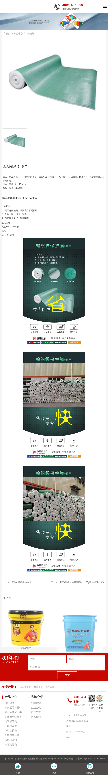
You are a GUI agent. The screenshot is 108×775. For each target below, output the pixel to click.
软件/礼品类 (11, 740)
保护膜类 (31, 33)
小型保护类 (11, 730)
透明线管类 (11, 721)
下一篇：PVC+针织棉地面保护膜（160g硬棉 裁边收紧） (78, 582)
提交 (67, 675)
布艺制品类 (11, 744)
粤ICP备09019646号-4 (94, 758)
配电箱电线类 (12, 735)
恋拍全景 (50, 687)
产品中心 (18, 33)
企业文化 (36, 707)
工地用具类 (11, 726)
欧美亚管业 (25, 687)
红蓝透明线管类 (13, 717)
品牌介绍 (37, 697)
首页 (8, 33)
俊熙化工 (38, 687)
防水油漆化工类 (13, 712)
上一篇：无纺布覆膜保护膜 (16, 582)
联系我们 (36, 717)
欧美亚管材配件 (13, 707)
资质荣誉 (36, 712)
